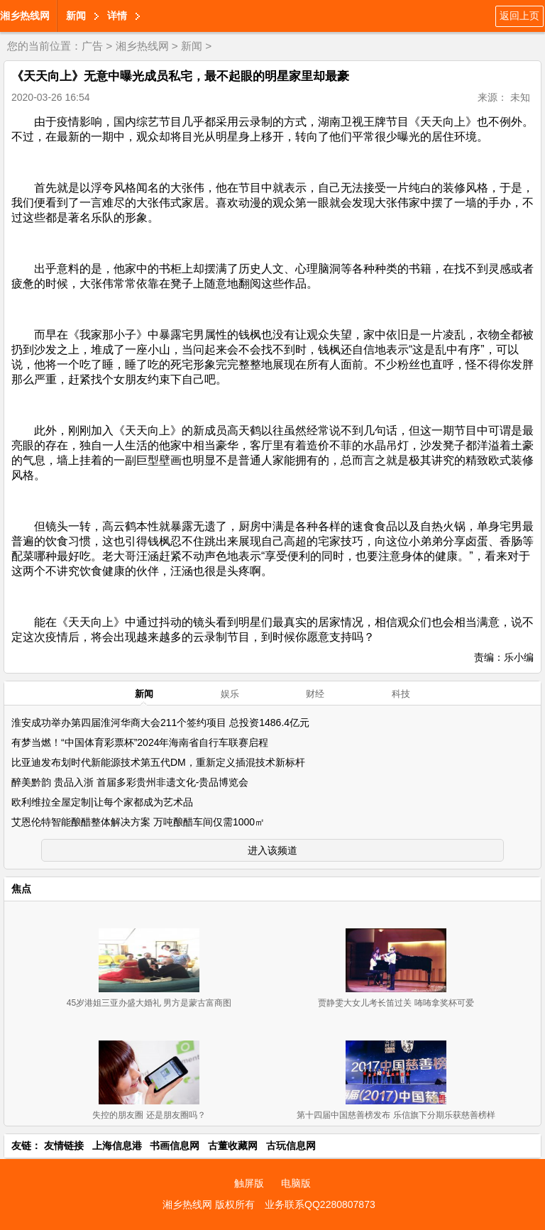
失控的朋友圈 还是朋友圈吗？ (148, 1115)
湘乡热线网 (25, 15)
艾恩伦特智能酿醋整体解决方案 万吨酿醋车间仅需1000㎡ (138, 822)
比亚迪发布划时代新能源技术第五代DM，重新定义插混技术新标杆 (158, 762)
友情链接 (64, 1145)
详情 (117, 15)
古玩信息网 (291, 1145)
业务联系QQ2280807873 (320, 1204)
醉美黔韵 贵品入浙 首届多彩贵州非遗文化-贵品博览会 (129, 782)
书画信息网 (174, 1145)
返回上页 (519, 15)
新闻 (76, 15)
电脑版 (296, 1183)
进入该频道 (272, 850)
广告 (92, 46)
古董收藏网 (233, 1145)
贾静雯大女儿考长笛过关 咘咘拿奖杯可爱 (395, 1003)
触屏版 (249, 1183)
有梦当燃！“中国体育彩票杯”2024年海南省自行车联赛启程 (139, 742)
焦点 (21, 888)
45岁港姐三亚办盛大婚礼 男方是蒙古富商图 (149, 1003)
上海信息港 (117, 1145)
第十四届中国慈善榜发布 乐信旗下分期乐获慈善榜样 (396, 1115)
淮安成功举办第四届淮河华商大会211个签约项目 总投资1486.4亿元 (160, 722)
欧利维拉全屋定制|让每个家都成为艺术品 (102, 802)
